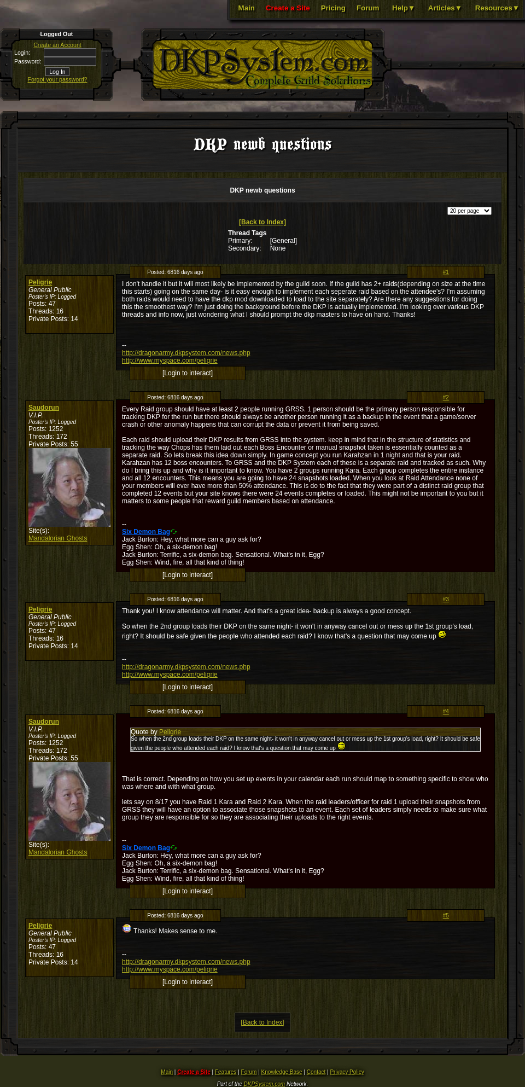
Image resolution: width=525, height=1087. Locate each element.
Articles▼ (445, 8)
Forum (368, 8)
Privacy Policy (347, 1072)
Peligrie (40, 282)
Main (246, 8)
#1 (446, 272)
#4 (446, 711)
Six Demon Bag (146, 532)
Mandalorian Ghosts (57, 538)
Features (225, 1072)
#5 (446, 915)
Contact (316, 1072)
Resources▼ (497, 8)
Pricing (333, 8)
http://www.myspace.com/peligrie (170, 360)
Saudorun (43, 407)
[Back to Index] (262, 222)
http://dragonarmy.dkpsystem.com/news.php (186, 353)
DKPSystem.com (264, 1084)
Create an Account (57, 45)
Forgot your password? (58, 79)
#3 (446, 599)
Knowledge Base (281, 1072)
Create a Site (288, 8)
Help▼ (403, 8)
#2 (446, 397)
